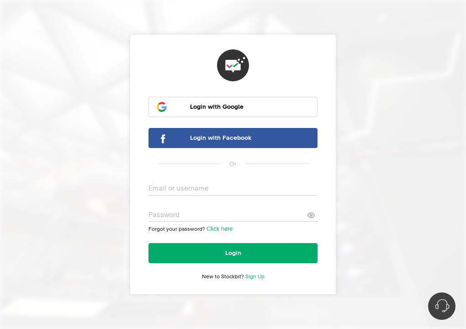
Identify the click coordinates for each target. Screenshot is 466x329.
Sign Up (255, 277)
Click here (220, 229)
